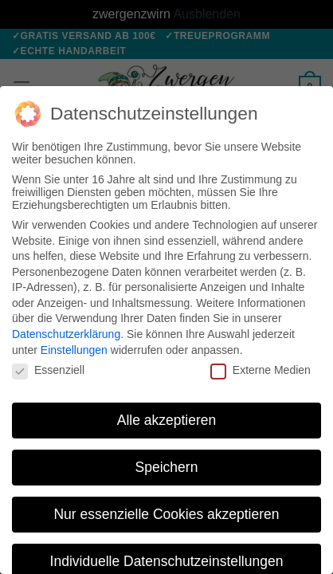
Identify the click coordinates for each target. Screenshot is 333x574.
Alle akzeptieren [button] (167, 420)
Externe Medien (260, 370)
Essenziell (48, 370)
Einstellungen (74, 350)
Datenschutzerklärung (66, 334)
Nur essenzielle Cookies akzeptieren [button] (166, 514)
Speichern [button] (166, 467)
